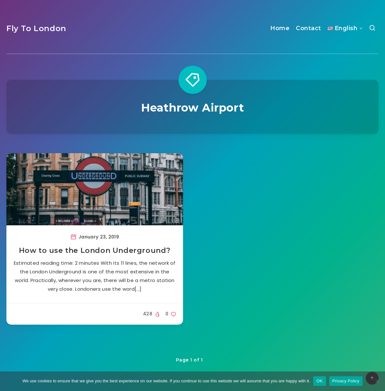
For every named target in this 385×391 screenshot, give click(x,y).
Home (279, 28)
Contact (308, 28)
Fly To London (36, 28)
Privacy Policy (345, 381)
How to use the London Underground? (95, 250)
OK (319, 381)
